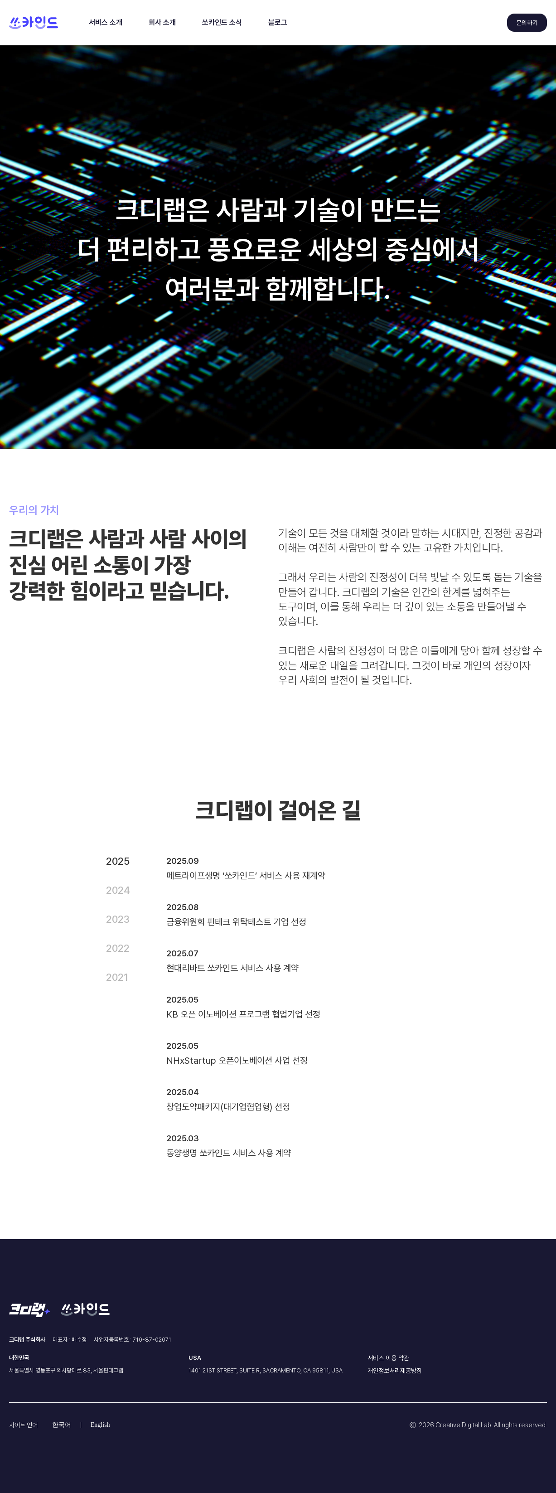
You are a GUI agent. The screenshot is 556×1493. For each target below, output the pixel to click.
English (100, 1424)
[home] (33, 22)
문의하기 (527, 22)
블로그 (277, 22)
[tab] (127, 861)
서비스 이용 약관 (388, 1358)
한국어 (61, 1424)
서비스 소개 (105, 22)
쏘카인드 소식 (222, 22)
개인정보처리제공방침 (394, 1370)
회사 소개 (162, 22)
